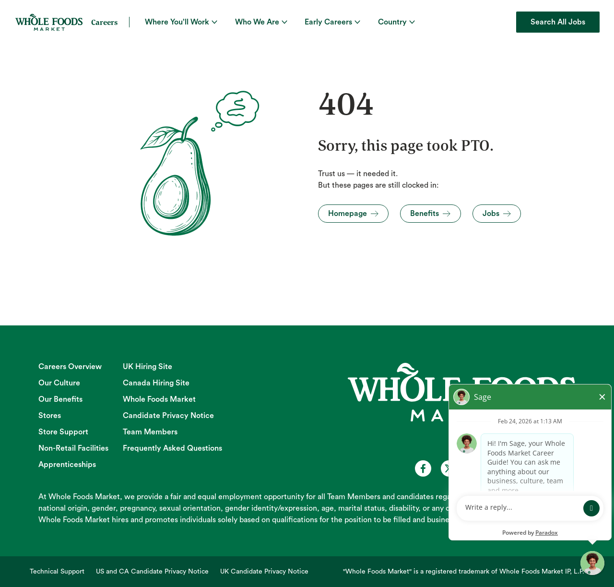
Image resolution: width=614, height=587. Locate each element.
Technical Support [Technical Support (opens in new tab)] (57, 571)
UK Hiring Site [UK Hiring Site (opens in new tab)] (147, 367)
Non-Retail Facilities (73, 448)
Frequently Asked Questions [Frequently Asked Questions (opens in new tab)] (172, 448)
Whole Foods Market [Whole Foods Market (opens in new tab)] (159, 399)
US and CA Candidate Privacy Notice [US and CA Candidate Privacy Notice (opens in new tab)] (152, 571)
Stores (49, 415)
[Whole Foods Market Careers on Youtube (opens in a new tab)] (475, 468)
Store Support (63, 432)
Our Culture (59, 383)
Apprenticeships (67, 464)
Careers (104, 22)
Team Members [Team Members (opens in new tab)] (150, 432)
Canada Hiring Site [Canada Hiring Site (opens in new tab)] (156, 383)
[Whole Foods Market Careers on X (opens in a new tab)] (449, 468)
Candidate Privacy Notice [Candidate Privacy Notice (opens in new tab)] (168, 415)
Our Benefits (60, 399)
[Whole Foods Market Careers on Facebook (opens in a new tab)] (423, 468)
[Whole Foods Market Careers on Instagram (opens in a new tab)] (501, 468)
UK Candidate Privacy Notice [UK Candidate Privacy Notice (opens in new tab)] (264, 571)
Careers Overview (70, 367)
